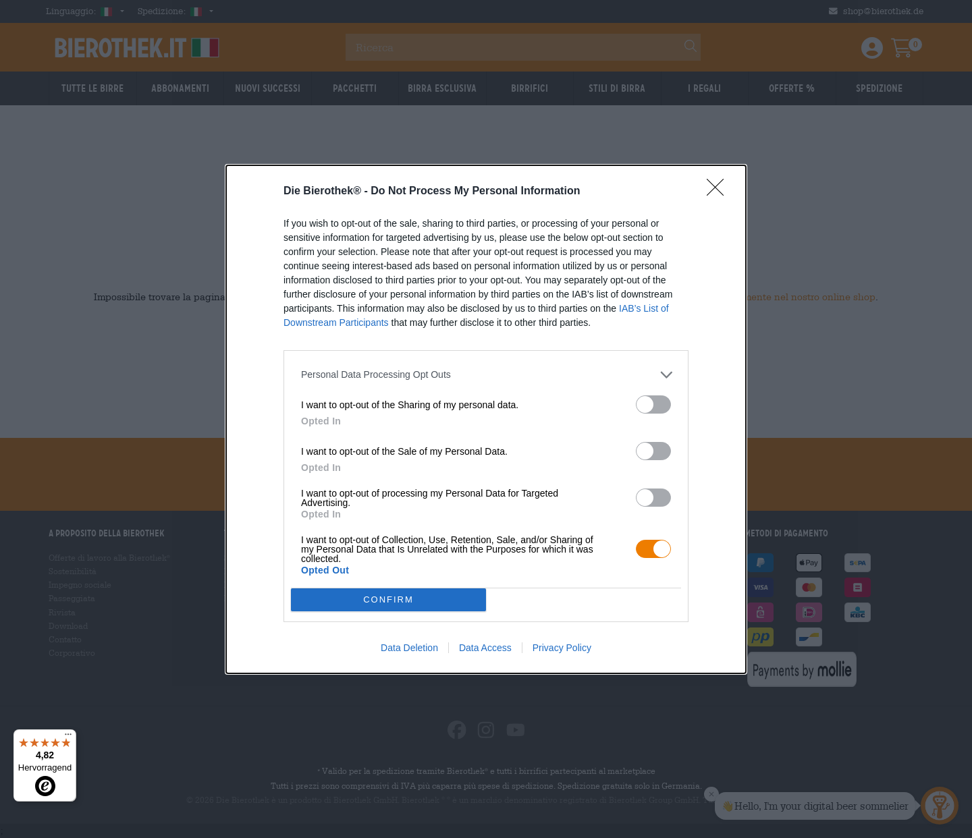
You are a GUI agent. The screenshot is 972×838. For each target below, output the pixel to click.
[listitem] (486, 375)
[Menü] (68, 737)
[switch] (653, 404)
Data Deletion (409, 647)
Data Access (485, 647)
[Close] (719, 191)
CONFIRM (388, 599)
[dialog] (486, 419)
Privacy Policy (562, 647)
